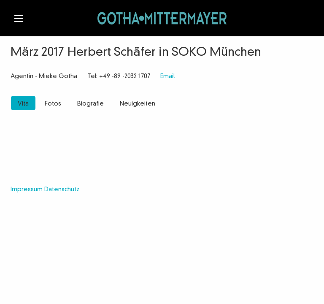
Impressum (27, 190)
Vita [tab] (23, 104)
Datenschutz (61, 190)
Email (167, 76)
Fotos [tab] (53, 104)
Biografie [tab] (90, 104)
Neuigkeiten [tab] (137, 104)
